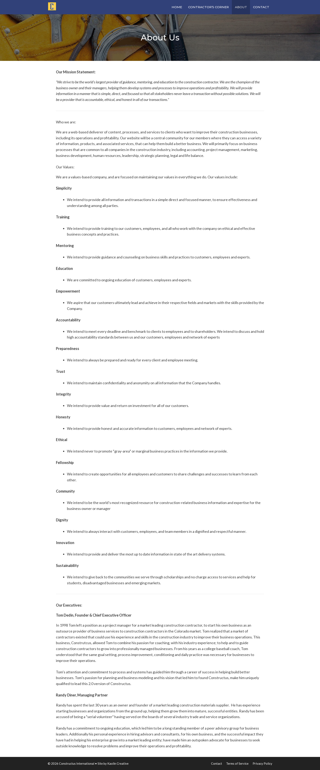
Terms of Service (237, 763)
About (241, 7)
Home (177, 7)
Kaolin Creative (118, 763)
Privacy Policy (262, 763)
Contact (261, 7)
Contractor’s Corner (208, 7)
